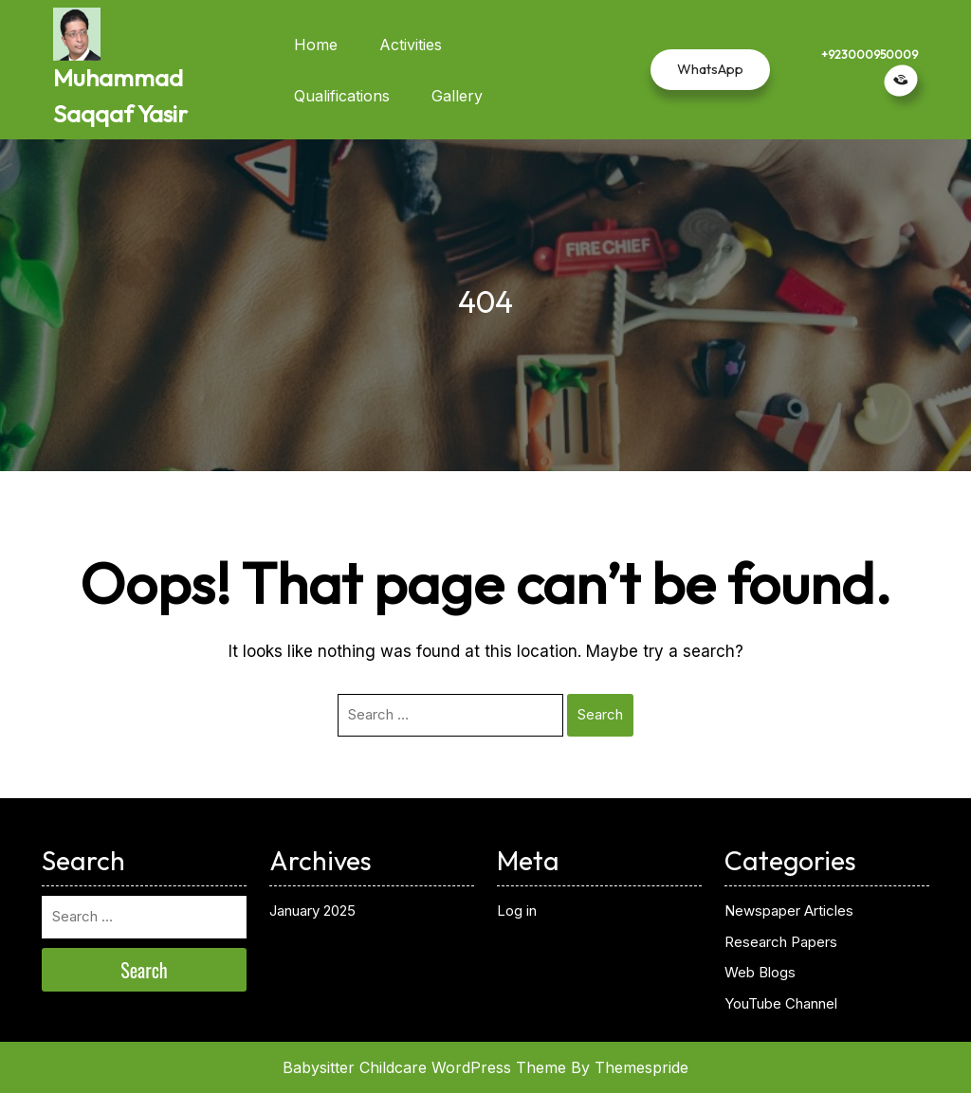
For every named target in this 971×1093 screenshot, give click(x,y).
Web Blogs (760, 972)
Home (316, 44)
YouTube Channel (780, 1003)
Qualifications (342, 95)
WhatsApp (710, 69)
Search (600, 714)
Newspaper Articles (788, 911)
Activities (410, 44)
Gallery (457, 95)
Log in (517, 911)
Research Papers (780, 942)
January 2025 (312, 911)
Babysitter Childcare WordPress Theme (424, 1067)
